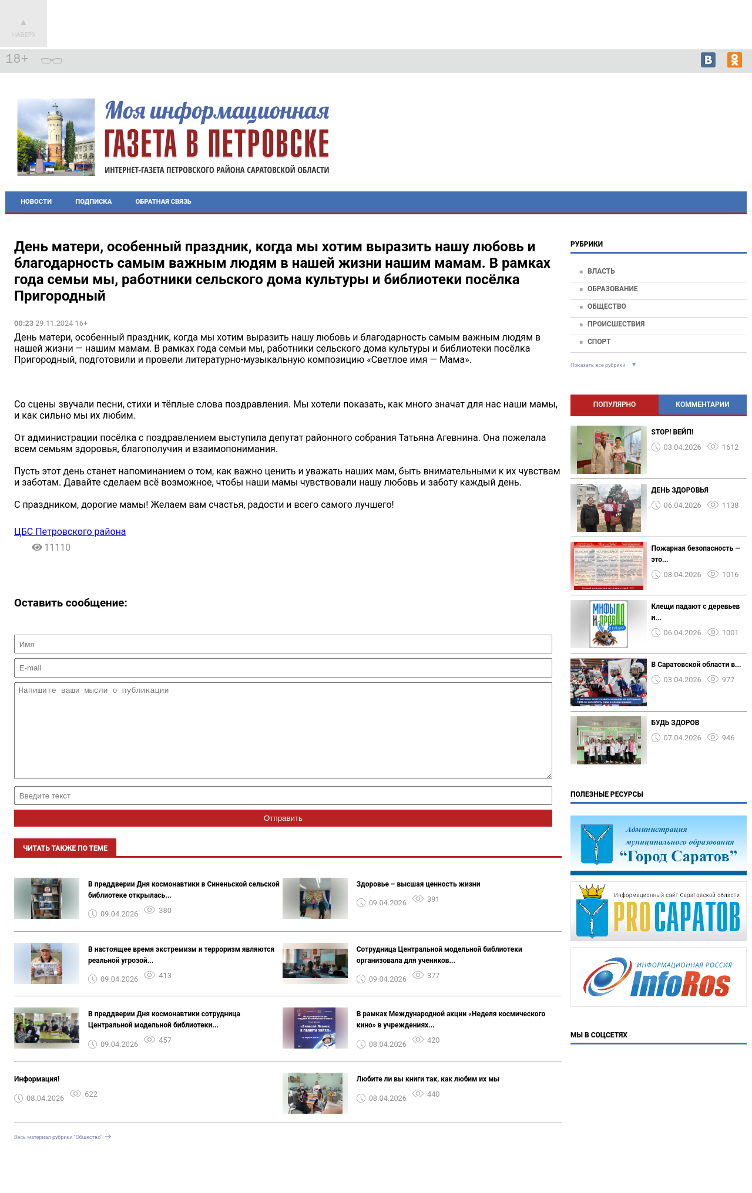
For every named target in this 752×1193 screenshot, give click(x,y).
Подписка (93, 201)
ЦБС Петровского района (70, 531)
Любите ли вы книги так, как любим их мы (428, 1097)
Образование (613, 289)
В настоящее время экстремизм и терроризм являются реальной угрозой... (181, 972)
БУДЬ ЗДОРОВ (676, 723)
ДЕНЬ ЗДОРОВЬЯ (680, 490)
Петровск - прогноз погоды (692, 142)
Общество (607, 306)
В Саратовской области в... (696, 664)
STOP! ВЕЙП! (672, 432)
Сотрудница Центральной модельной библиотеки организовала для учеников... (439, 972)
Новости (36, 201)
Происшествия (616, 324)
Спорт (599, 342)
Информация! (36, 1097)
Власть (601, 271)
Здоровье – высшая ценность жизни (419, 902)
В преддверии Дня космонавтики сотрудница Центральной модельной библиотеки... (164, 1037)
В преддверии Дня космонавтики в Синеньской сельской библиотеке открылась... (184, 907)
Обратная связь (164, 201)
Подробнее (691, 153)
